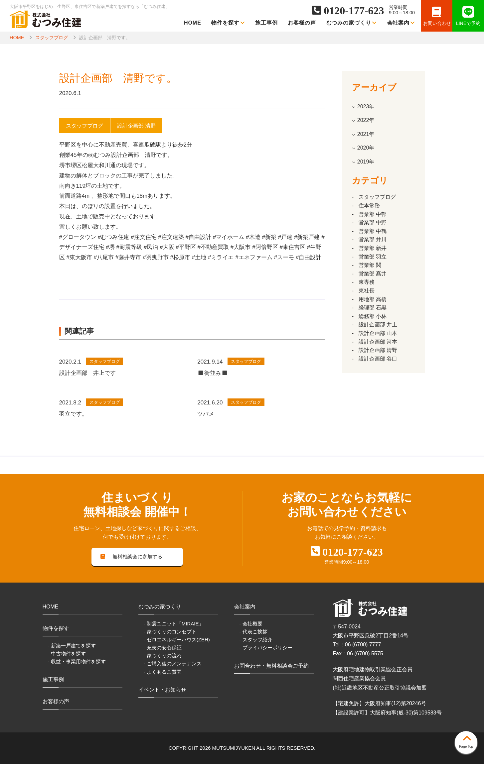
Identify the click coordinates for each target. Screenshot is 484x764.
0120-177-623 (354, 11)
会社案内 (401, 23)
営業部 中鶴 (373, 231)
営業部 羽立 (373, 257)
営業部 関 (370, 265)
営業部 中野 (373, 222)
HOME (192, 23)
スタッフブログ (51, 37)
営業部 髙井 (373, 273)
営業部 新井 (373, 248)
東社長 (367, 290)
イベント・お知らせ (162, 690)
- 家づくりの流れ (163, 656)
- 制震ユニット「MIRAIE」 (174, 624)
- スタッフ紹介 (256, 640)
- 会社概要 (251, 624)
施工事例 (266, 23)
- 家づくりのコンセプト (170, 632)
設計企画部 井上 (378, 324)
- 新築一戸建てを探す (72, 646)
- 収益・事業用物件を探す (77, 662)
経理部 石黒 (373, 307)
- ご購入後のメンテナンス (173, 664)
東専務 (367, 282)
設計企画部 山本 (378, 333)
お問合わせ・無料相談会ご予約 (271, 666)
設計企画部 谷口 (378, 359)
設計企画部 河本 (378, 342)
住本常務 (369, 205)
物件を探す (228, 23)
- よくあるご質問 (163, 672)
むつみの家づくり (351, 23)
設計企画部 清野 (378, 350)
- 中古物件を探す (67, 654)
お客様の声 (302, 23)
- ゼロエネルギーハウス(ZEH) (177, 640)
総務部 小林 (373, 316)
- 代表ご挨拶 (253, 632)
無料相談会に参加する (131, 557)
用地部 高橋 (373, 299)
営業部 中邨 (373, 214)
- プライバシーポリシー (266, 648)
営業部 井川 (373, 239)
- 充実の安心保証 (163, 648)
